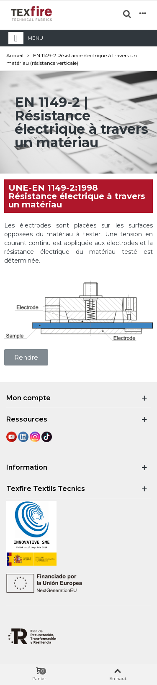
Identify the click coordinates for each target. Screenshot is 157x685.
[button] (26, 357)
